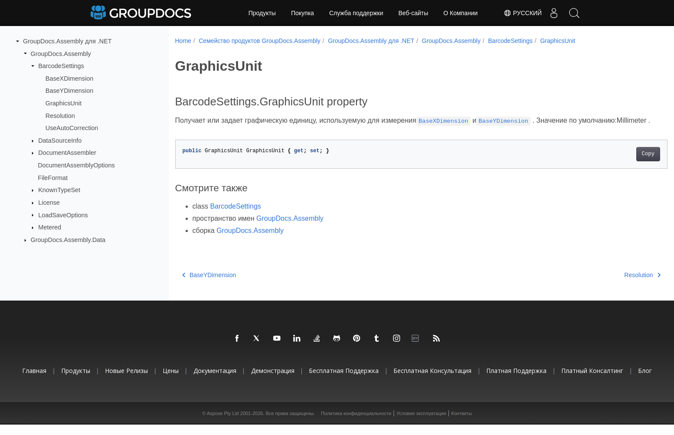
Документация (214, 381)
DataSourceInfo (60, 140)
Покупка (302, 13)
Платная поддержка (516, 381)
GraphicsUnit (64, 103)
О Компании (460, 13)
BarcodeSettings (61, 65)
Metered (49, 227)
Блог (645, 381)
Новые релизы (126, 381)
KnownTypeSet (59, 189)
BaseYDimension (69, 90)
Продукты (262, 13)
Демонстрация (272, 381)
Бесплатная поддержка (344, 381)
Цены (171, 381)
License (49, 202)
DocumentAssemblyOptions (76, 165)
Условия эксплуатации (421, 423)
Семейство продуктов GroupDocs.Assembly (260, 40)
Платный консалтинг (592, 381)
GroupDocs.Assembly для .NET (67, 41)
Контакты (461, 423)
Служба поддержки (356, 13)
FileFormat (53, 177)
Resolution (60, 115)
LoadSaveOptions (63, 214)
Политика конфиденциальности (356, 423)
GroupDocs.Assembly (61, 53)
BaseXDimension (69, 78)
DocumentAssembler (67, 152)
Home (183, 40)
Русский (520, 13)
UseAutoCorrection (72, 127)
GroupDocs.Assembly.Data (68, 239)
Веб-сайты (414, 13)
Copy (614, 164)
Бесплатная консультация (432, 381)
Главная (34, 381)
